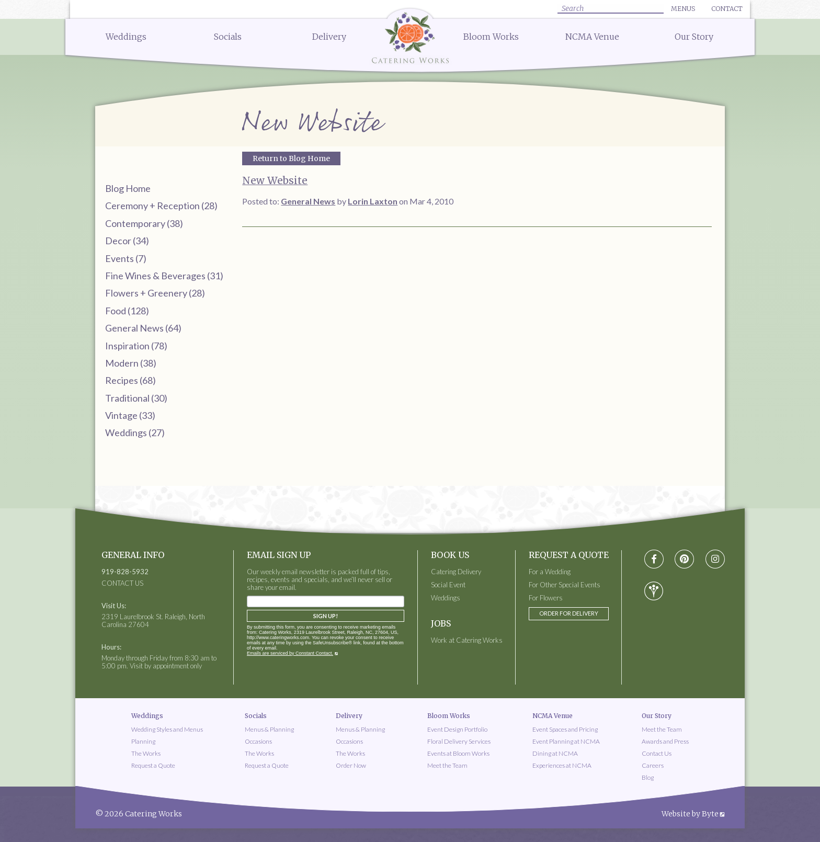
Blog (648, 777)
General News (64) (143, 328)
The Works (146, 753)
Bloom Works (491, 36)
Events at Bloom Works (458, 753)
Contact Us (656, 753)
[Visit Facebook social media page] (654, 559)
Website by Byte (690, 814)
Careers (653, 765)
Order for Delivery (568, 613)
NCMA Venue (592, 36)
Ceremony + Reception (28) (161, 205)
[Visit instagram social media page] (715, 559)
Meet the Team (447, 765)
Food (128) (127, 310)
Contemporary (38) (144, 223)
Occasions (258, 741)
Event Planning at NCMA (566, 741)
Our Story (694, 36)
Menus (683, 9)
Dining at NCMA (555, 753)
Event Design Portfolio (457, 729)
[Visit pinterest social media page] (684, 559)
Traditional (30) (136, 398)
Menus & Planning (269, 729)
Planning (143, 741)
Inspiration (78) (136, 345)
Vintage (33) (130, 415)
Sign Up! (325, 615)
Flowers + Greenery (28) (155, 293)
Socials (228, 36)
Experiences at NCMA (561, 765)
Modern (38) (130, 363)
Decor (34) (127, 240)
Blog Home (128, 188)
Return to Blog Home (291, 158)
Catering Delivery (456, 572)
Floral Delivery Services (459, 741)
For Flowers (546, 598)
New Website (275, 180)
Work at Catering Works (467, 640)
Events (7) (125, 258)
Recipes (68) (130, 380)
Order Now (351, 765)
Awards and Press (665, 741)
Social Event (448, 585)
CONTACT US (122, 583)
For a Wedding (550, 572)
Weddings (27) (135, 432)
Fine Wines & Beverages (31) (164, 275)
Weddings (126, 36)
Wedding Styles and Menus (167, 729)
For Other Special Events (564, 585)
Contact (727, 9)
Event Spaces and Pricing (565, 729)
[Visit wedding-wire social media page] (653, 591)
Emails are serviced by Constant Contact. (290, 653)
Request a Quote (153, 765)
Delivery (329, 36)
